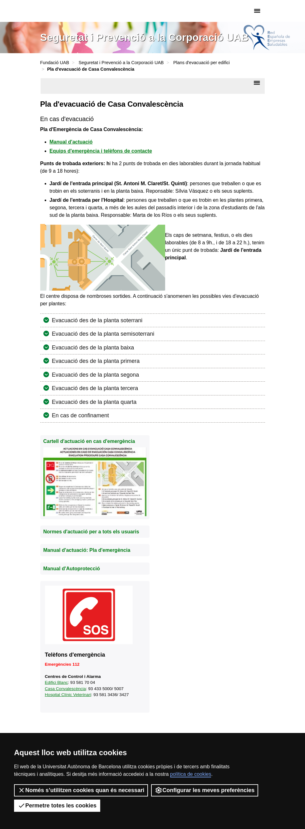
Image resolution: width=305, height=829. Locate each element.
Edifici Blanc (56, 682)
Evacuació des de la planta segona (94, 375)
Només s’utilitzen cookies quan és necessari (81, 790)
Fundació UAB (67, 11)
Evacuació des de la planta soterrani (96, 320)
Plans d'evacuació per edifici (201, 62)
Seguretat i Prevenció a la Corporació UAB (121, 62)
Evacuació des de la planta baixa (92, 347)
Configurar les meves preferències (204, 790)
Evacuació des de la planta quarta (93, 402)
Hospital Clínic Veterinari (68, 694)
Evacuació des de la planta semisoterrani (102, 334)
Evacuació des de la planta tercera (94, 388)
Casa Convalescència (65, 688)
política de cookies (190, 774)
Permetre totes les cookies (57, 805)
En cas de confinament (79, 415)
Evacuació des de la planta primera (95, 361)
